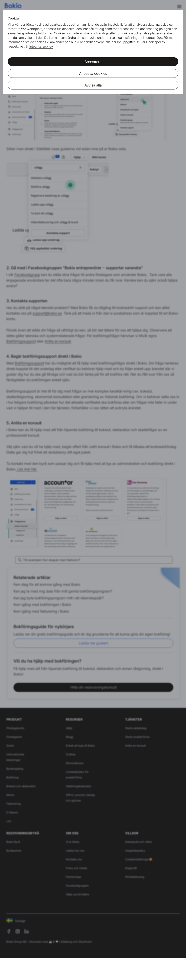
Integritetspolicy (41, 46)
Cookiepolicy (155, 42)
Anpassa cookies (93, 73)
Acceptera (93, 62)
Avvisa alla (93, 85)
